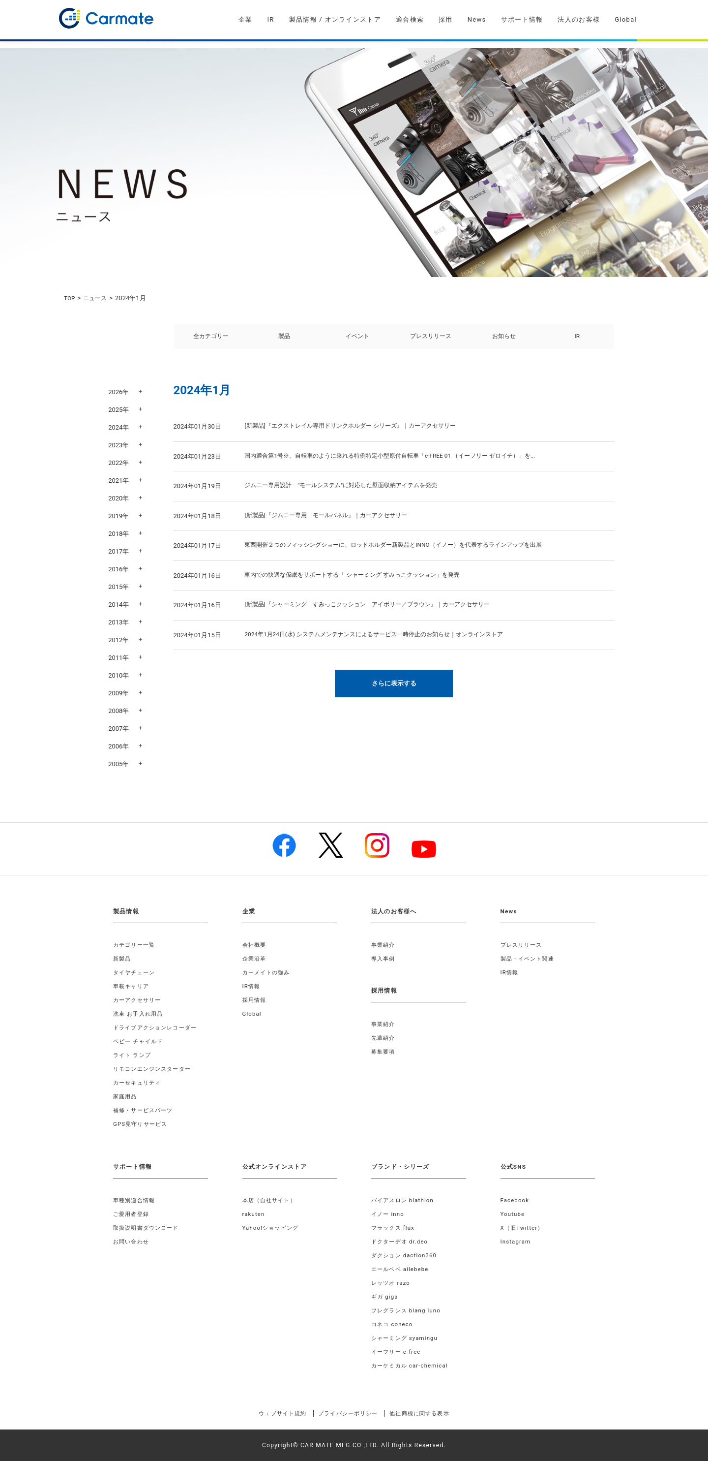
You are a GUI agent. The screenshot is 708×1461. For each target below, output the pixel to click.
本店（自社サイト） (271, 1200)
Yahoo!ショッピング (272, 1227)
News (477, 19)
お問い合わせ (132, 1241)
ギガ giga (385, 1296)
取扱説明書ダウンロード (148, 1227)
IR (270, 19)
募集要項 (384, 1051)
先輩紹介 (384, 1037)
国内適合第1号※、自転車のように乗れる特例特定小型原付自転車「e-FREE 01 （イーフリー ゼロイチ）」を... (402, 462)
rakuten (254, 1214)
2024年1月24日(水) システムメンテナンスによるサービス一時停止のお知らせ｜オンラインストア (384, 641)
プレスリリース (430, 339)
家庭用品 (126, 1096)
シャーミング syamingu (406, 1338)
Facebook (516, 1200)
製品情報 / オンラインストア (335, 19)
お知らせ (504, 339)
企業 (245, 19)
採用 (446, 19)
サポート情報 (522, 19)
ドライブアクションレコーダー (158, 1027)
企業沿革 (255, 958)
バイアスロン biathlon (404, 1200)
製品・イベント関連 (530, 958)
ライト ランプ (133, 1055)
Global (626, 19)
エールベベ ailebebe (402, 1269)
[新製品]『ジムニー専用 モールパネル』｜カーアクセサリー (332, 522)
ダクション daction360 (406, 1255)
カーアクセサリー (139, 999)
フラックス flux (394, 1227)
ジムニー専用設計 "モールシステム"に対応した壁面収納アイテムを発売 (348, 492)
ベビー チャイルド (140, 1041)
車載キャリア (132, 986)
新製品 (123, 958)
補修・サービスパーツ (145, 1110)
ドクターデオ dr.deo (401, 1241)
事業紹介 (384, 944)
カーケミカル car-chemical (412, 1365)
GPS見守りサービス (142, 1123)
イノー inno (389, 1214)
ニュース (97, 298)
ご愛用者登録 (132, 1214)
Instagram (516, 1241)
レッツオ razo (392, 1282)
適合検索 (410, 19)
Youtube (513, 1214)
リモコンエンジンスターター (155, 1068)
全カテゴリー (211, 339)
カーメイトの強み (268, 972)
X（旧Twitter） (524, 1227)
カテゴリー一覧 (135, 944)
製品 (284, 339)
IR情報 (252, 986)
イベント (357, 339)
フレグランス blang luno (408, 1310)
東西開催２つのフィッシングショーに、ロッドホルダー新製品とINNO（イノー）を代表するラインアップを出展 (405, 552)
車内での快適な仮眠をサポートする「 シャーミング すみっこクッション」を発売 (360, 582)
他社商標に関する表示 (429, 1413)
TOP (70, 298)
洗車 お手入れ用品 (140, 1013)
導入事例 (384, 958)
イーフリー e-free (397, 1351)
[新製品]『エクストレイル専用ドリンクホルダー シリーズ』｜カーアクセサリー (358, 432)
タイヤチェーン (135, 972)
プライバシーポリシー (347, 1413)
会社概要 (255, 944)
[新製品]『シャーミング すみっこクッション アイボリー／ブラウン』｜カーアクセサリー (377, 611)
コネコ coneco (393, 1324)
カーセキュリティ (139, 1082)
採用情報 (255, 999)
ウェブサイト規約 (272, 1413)
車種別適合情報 (135, 1200)
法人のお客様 (579, 19)
